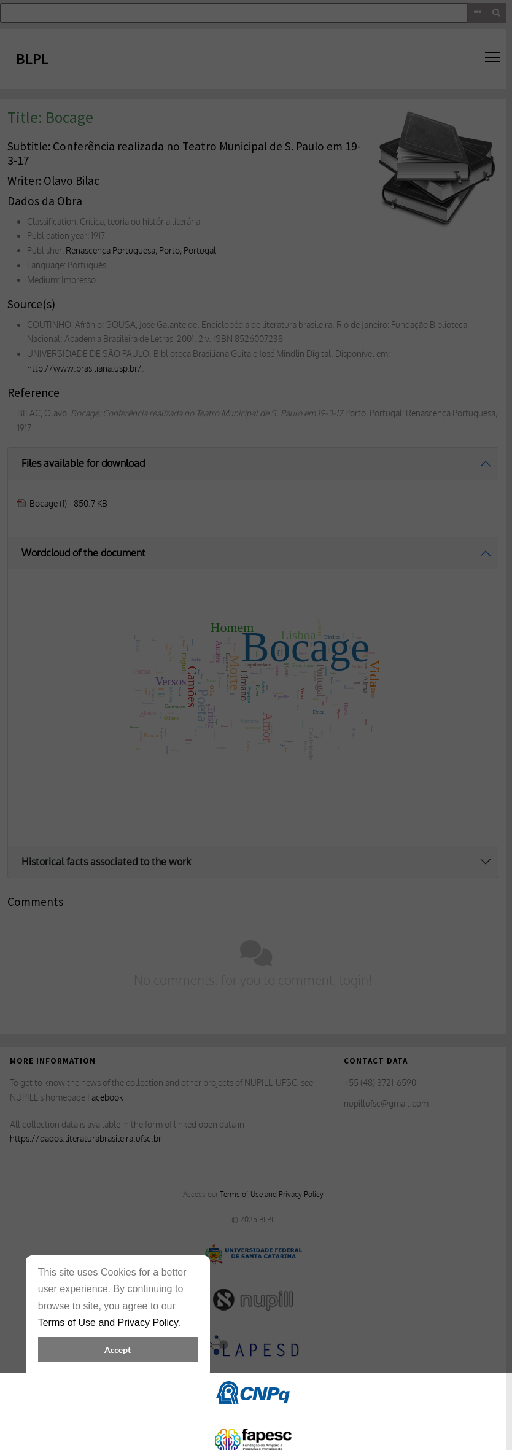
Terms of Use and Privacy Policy (108, 1322)
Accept (117, 1349)
